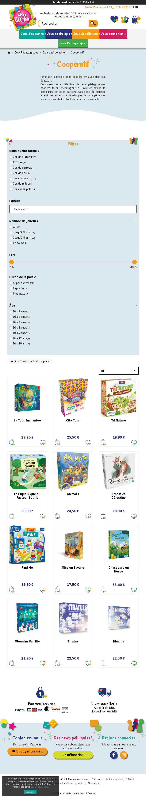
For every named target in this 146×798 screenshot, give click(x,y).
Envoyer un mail (27, 751)
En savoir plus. (42, 786)
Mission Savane (73, 567)
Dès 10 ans (21, 343)
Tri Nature (118, 420)
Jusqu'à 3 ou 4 (24, 232)
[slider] (11, 262)
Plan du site (94, 783)
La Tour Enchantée (27, 420)
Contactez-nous (27, 738)
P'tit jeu (19, 162)
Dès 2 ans (20, 311)
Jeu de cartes (23, 167)
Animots (73, 494)
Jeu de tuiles (22, 183)
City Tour (73, 420)
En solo (20, 243)
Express (20, 288)
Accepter (30, 792)
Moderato (21, 293)
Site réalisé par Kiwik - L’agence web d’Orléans (73, 793)
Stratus (73, 641)
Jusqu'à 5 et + (24, 237)
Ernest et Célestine (118, 495)
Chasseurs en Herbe (119, 569)
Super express (23, 283)
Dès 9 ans (21, 333)
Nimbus (118, 641)
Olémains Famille (27, 641)
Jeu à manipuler (24, 189)
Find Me (27, 567)
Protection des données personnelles (65, 783)
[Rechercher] (68, 23)
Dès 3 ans (21, 316)
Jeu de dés (21, 173)
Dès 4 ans (21, 322)
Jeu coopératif (24, 178)
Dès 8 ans (21, 327)
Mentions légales (113, 779)
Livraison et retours (78, 779)
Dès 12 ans (21, 338)
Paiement (96, 779)
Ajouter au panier (12, 442)
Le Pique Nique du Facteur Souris (27, 495)
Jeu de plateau (24, 157)
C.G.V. (129, 779)
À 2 (16, 227)
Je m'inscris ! (73, 755)
